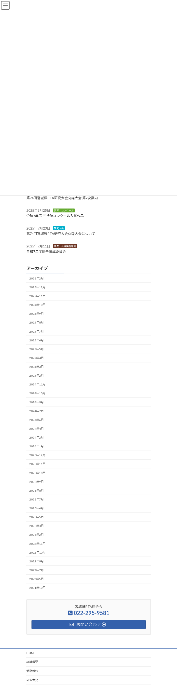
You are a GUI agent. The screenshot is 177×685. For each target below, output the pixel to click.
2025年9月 (36, 313)
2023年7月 (36, 499)
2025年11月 (37, 296)
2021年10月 (37, 588)
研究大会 (59, 228)
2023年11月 (37, 464)
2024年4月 (36, 428)
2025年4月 (36, 358)
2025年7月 (36, 331)
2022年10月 (37, 552)
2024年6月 (36, 420)
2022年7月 (36, 570)
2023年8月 (36, 490)
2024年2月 (36, 437)
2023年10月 (37, 473)
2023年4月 (36, 526)
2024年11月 (37, 384)
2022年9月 (36, 561)
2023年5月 (36, 517)
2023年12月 (37, 455)
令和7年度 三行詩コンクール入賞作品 (55, 216)
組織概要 (32, 662)
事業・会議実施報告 (65, 246)
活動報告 (32, 671)
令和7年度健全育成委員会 (46, 251)
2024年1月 (36, 446)
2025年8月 (36, 322)
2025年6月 (36, 340)
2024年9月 (36, 402)
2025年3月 (36, 367)
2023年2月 (36, 534)
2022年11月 (37, 543)
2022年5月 (36, 579)
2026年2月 (36, 278)
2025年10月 (37, 305)
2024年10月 (37, 393)
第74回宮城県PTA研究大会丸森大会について (60, 234)
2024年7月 (36, 411)
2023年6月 (36, 508)
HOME (30, 653)
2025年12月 (37, 287)
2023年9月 (36, 481)
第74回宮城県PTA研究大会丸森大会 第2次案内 (62, 198)
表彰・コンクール (63, 210)
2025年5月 (36, 349)
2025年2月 (36, 375)
